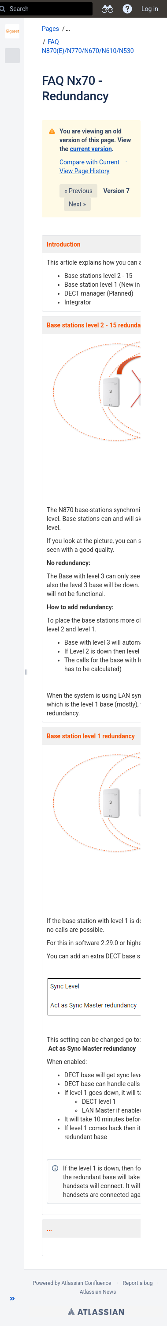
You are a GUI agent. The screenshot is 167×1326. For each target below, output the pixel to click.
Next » (77, 204)
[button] (12, 1298)
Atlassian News (98, 1292)
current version (91, 148)
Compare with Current (89, 162)
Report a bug (137, 1283)
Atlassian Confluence (86, 1283)
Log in (149, 8)
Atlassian (96, 1311)
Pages (50, 28)
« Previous (78, 190)
